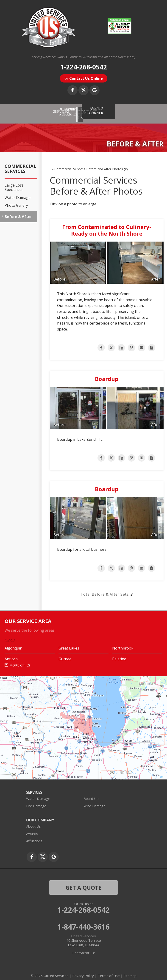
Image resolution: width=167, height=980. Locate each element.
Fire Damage (36, 801)
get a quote (83, 882)
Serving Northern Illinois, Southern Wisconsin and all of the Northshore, (83, 57)
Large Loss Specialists (14, 183)
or (83, 78)
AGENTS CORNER (143, 108)
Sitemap (130, 971)
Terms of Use (109, 971)
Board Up (91, 793)
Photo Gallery (16, 200)
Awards (32, 828)
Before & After (18, 212)
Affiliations (34, 836)
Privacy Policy (83, 971)
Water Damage (18, 193)
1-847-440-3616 (83, 922)
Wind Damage (95, 801)
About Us (33, 821)
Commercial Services (20, 164)
